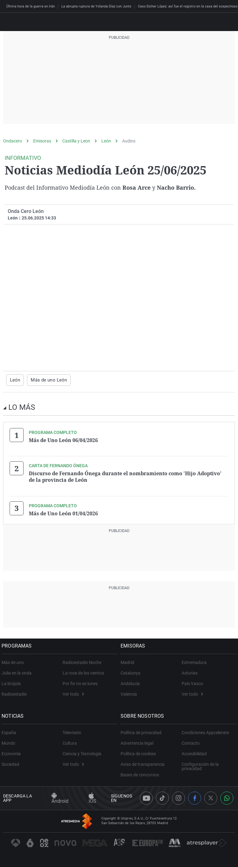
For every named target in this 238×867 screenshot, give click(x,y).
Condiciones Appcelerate (205, 730)
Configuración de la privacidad (200, 764)
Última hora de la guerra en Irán (30, 6)
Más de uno (14, 660)
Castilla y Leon (76, 140)
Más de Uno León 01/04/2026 (63, 511)
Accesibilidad (194, 751)
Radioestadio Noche (82, 660)
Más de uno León (47, 379)
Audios (128, 140)
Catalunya (132, 671)
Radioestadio (16, 692)
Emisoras (42, 140)
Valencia (130, 692)
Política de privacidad (142, 730)
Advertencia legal (138, 741)
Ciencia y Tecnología (82, 751)
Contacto (191, 741)
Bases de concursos (141, 772)
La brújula (12, 681)
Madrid (129, 660)
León (106, 140)
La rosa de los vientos (83, 671)
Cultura (70, 741)
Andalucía (131, 681)
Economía (12, 751)
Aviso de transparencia (144, 762)
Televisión (72, 730)
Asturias (190, 671)
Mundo (10, 741)
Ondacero (12, 140)
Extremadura (194, 660)
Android (59, 796)
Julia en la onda (18, 671)
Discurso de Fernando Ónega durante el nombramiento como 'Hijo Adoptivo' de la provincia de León (125, 475)
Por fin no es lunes (80, 681)
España (10, 730)
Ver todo (73, 692)
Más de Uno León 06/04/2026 (63, 439)
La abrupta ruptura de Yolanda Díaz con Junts (96, 6)
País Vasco (192, 681)
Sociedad (12, 762)
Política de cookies (139, 751)
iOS (92, 796)
